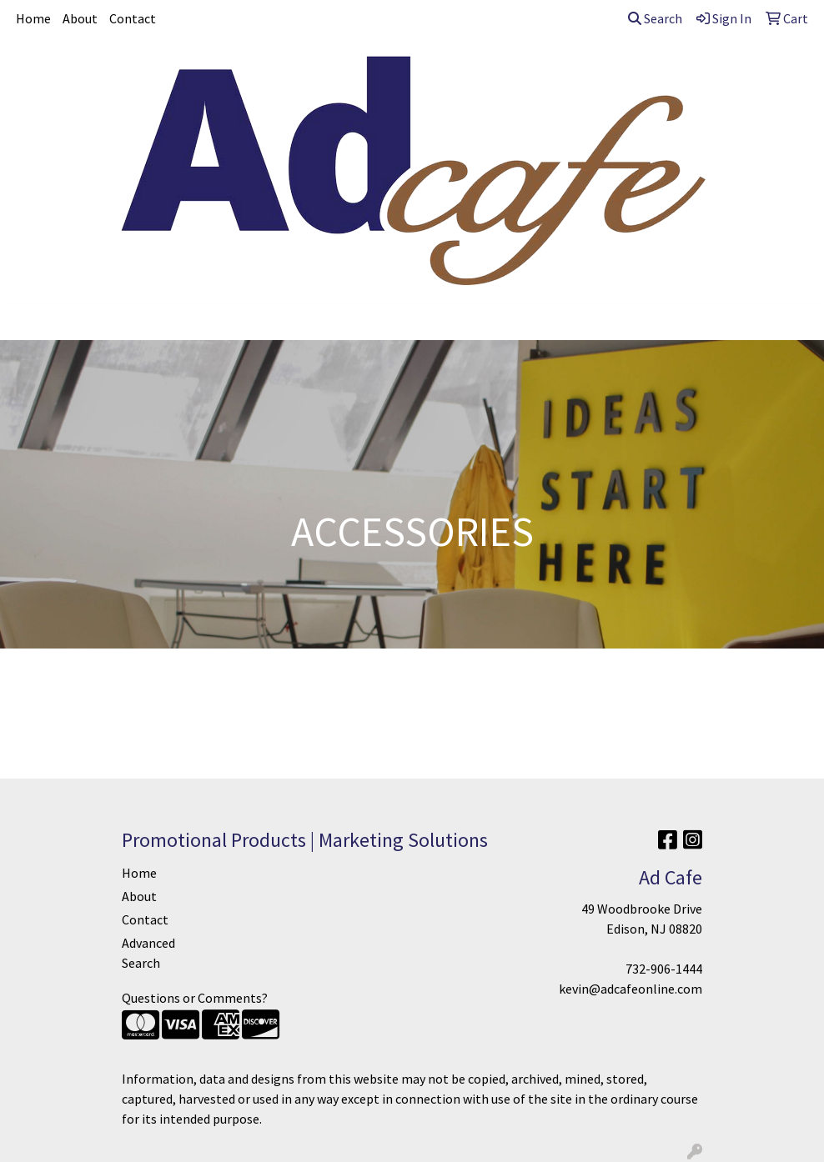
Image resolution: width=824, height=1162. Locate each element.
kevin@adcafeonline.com (630, 988)
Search (655, 18)
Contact (132, 18)
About (80, 18)
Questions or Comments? (195, 997)
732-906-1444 (664, 968)
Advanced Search (148, 952)
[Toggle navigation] (25, 321)
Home (33, 18)
